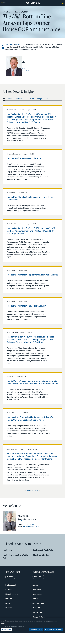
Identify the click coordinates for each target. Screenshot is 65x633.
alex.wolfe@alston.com (30, 526)
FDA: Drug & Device (41, 555)
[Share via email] (3, 48)
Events (31, 98)
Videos (47, 98)
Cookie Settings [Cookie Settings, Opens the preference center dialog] (6, 629)
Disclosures (37, 594)
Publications (20, 98)
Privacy (35, 599)
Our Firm (8, 599)
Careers (8, 608)
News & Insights (11, 594)
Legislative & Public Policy (43, 550)
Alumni (35, 585)
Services (8, 589)
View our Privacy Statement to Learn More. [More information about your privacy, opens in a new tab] (13, 626)
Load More (31, 490)
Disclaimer (36, 589)
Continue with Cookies (36, 629)
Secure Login (37, 612)
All (4, 98)
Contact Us (36, 608)
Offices (8, 603)
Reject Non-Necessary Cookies (53, 629)
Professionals (11, 585)
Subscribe (38, 577)
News (10, 98)
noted (17, 44)
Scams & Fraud (38, 603)
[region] (32, 625)
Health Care (7, 550)
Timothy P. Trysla (32, 62)
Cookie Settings (38, 617)
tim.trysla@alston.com (37, 70)
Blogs (39, 98)
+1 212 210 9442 (29, 524)
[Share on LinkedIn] (3, 45)
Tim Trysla (9, 44)
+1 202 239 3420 (36, 68)
